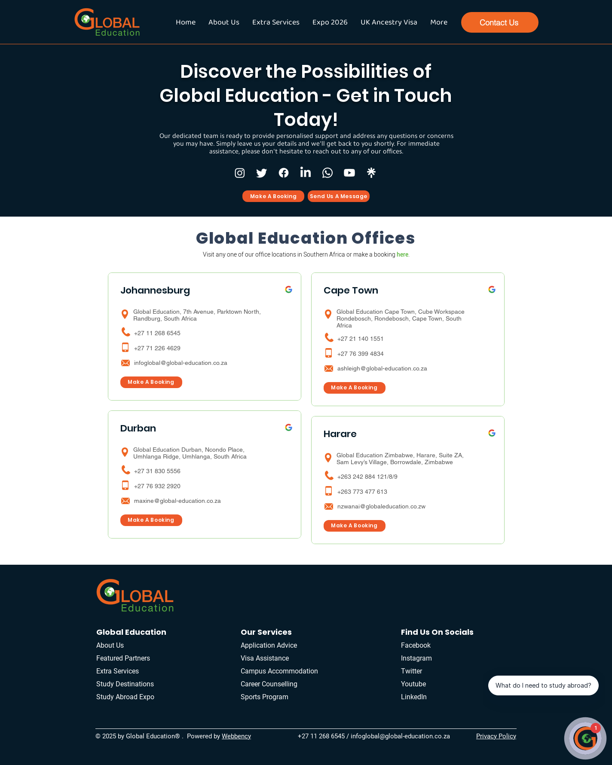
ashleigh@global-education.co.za (382, 368)
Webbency (236, 736)
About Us (110, 645)
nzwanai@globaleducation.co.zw (381, 506)
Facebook (416, 645)
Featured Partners (123, 658)
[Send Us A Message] (339, 196)
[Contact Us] (500, 22)
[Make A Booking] (273, 196)
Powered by (204, 736)
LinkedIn (414, 697)
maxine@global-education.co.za (177, 500)
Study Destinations (125, 684)
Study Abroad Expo (125, 697)
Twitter (411, 671)
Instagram (416, 658)
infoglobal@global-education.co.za (180, 362)
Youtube (413, 684)
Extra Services (118, 671)
